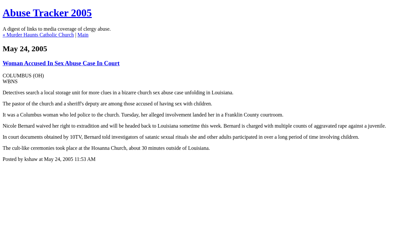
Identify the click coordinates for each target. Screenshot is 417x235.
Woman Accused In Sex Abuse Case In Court (61, 63)
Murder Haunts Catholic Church (40, 35)
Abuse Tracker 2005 (47, 13)
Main (83, 35)
